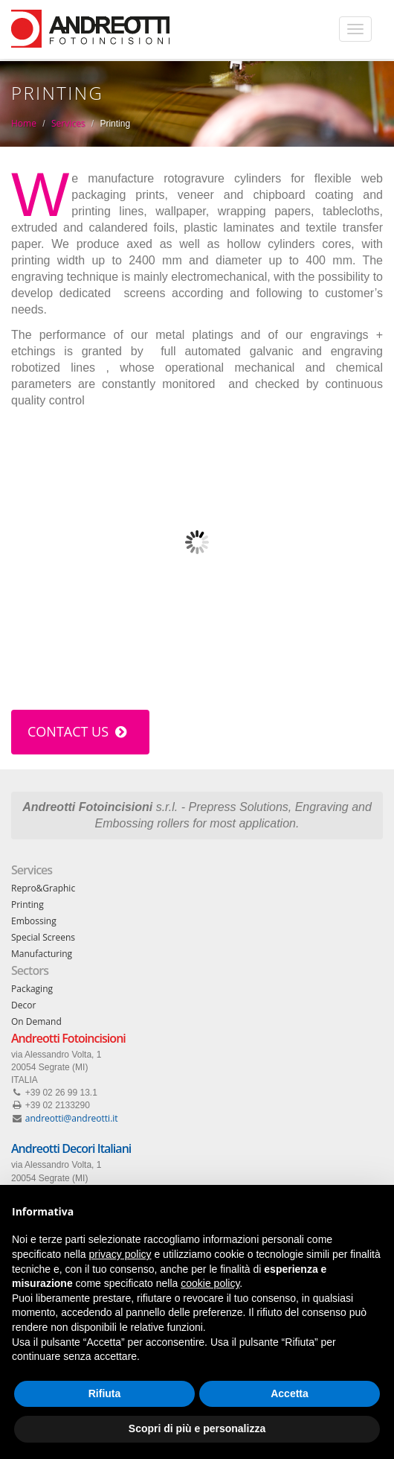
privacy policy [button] (120, 1254)
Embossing (33, 921)
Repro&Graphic (43, 888)
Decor (23, 1005)
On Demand (36, 1021)
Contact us (77, 731)
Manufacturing (41, 953)
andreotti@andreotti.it (71, 1118)
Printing (27, 904)
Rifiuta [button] (104, 1393)
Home (23, 123)
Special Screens (43, 937)
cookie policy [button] (210, 1283)
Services (68, 123)
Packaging (32, 988)
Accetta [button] (290, 1393)
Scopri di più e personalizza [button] (197, 1428)
